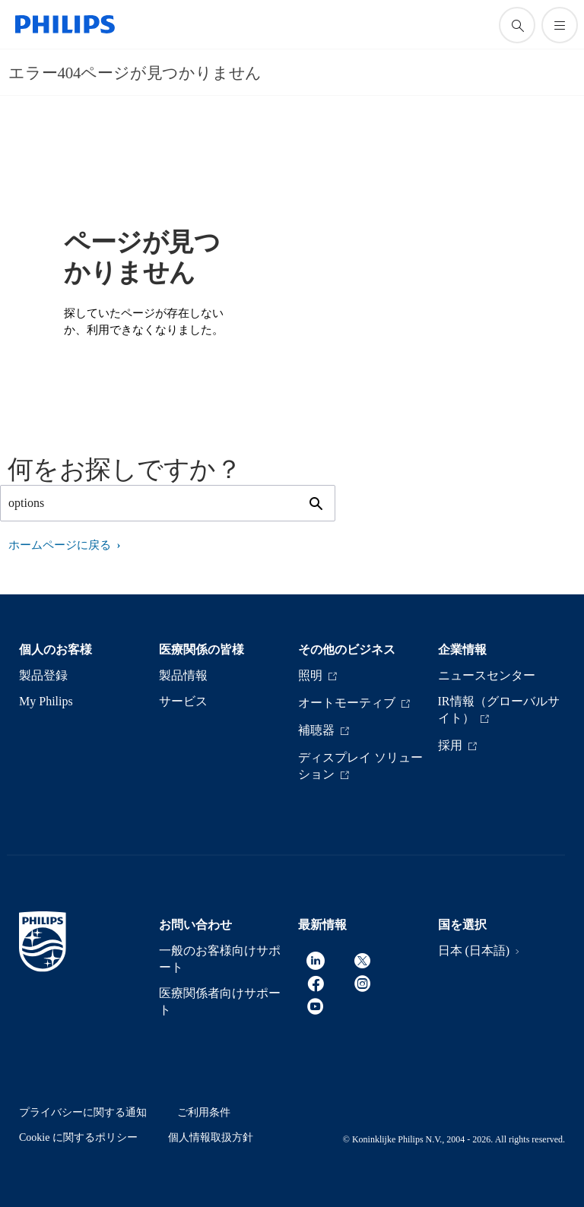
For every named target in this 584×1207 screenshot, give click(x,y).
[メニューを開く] (559, 25)
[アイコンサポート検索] (517, 25)
